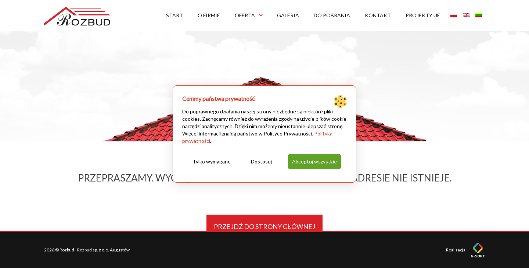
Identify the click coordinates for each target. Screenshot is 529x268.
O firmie (209, 15)
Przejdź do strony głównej (264, 226)
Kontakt (378, 15)
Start (174, 15)
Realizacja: (465, 250)
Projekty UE (423, 15)
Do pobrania (332, 15)
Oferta (248, 15)
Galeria (288, 15)
